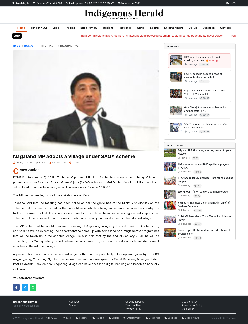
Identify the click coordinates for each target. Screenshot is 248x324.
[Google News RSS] (190, 318)
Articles (70, 27)
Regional (108, 27)
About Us (74, 301)
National (125, 27)
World (140, 27)
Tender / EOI (39, 27)
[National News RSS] (98, 318)
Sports (154, 27)
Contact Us (75, 305)
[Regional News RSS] (82, 318)
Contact (225, 27)
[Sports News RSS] (113, 318)
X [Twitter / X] (224, 318)
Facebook (216, 318)
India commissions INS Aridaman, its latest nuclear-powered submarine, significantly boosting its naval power (154, 35)
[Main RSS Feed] (67, 318)
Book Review (88, 27)
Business (209, 27)
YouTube (231, 318)
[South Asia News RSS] (152, 318)
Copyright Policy (134, 301)
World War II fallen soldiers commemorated (203, 191)
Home (21, 27)
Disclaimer (188, 308)
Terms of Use (133, 305)
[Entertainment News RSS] (132, 318)
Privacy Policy (133, 308)
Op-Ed (193, 27)
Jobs (56, 27)
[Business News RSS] (170, 318)
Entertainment (173, 27)
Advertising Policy (192, 305)
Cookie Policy (189, 301)
